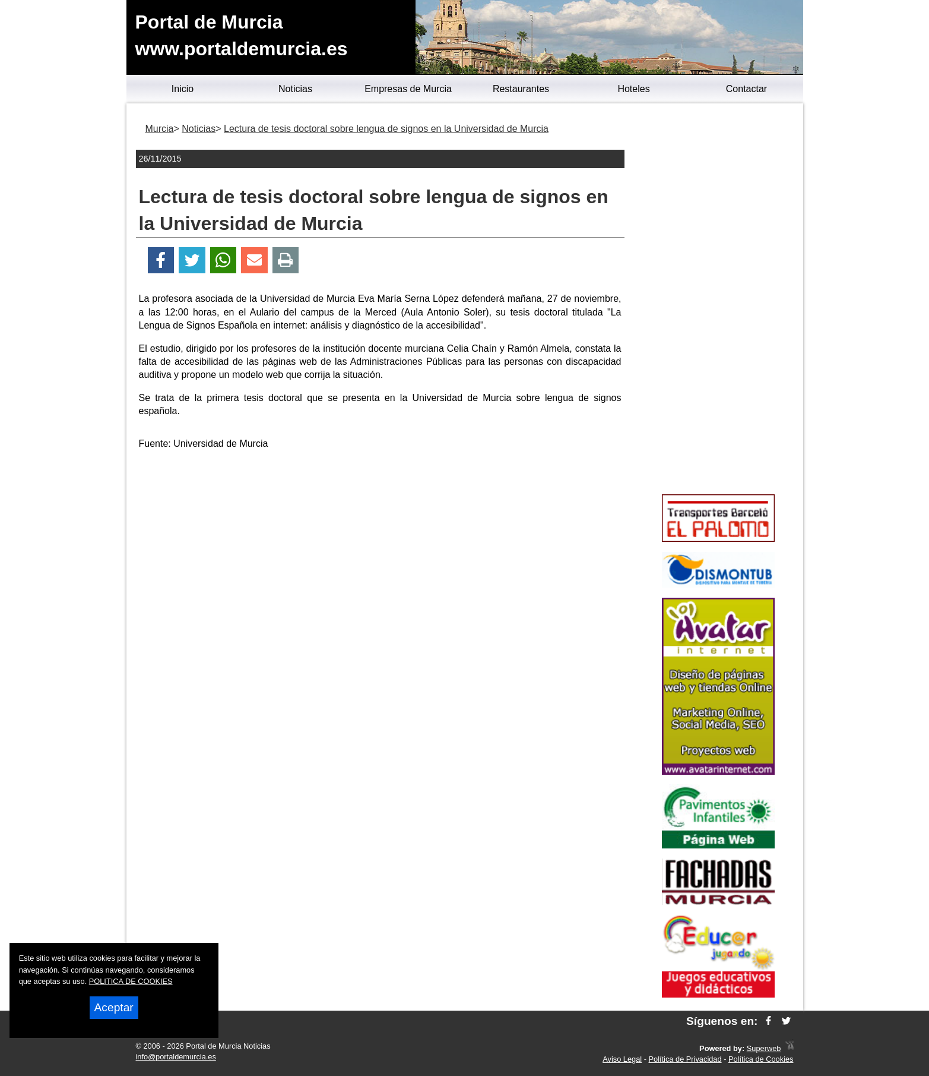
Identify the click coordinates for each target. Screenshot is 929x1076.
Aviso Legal (622, 1059)
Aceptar (114, 1007)
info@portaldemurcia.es (176, 1056)
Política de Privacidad (685, 1059)
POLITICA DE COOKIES (131, 981)
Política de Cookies (761, 1059)
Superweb (764, 1048)
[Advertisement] (380, 543)
